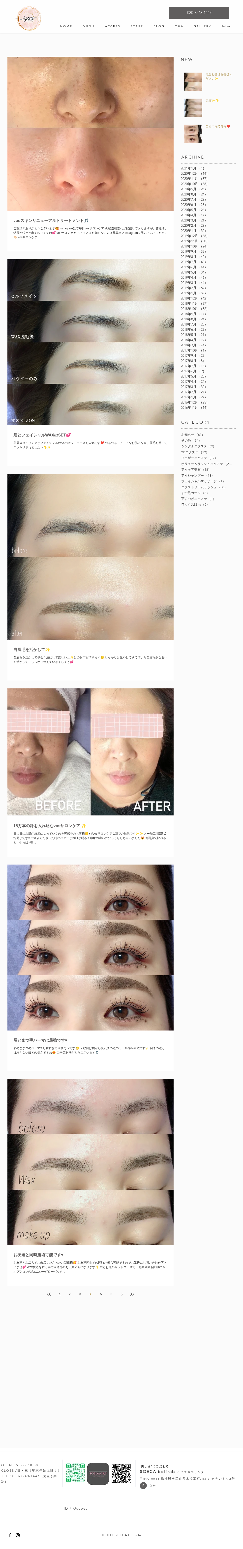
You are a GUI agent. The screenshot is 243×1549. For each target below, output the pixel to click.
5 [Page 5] (101, 1294)
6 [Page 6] (111, 1294)
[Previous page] (59, 1294)
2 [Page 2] (70, 1294)
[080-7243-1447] (199, 13)
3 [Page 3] (80, 1294)
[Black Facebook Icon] (9, 1535)
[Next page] (121, 1294)
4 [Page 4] (90, 1294)
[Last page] (132, 1294)
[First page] (48, 1294)
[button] (143, 1485)
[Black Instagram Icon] (17, 1535)
